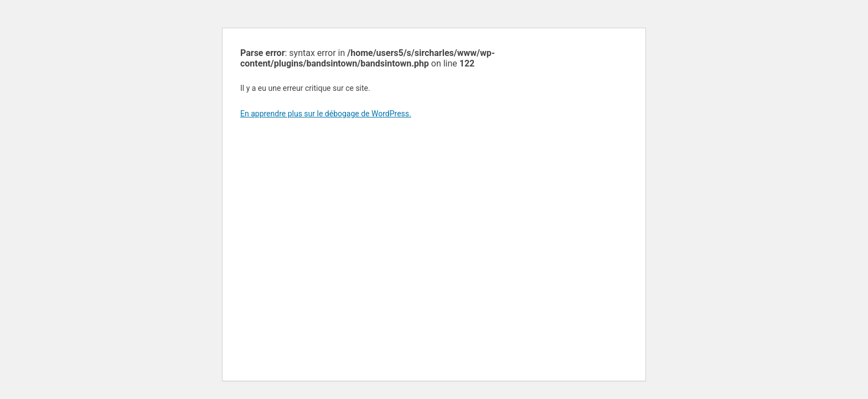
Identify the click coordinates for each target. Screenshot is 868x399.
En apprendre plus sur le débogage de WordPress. (325, 113)
